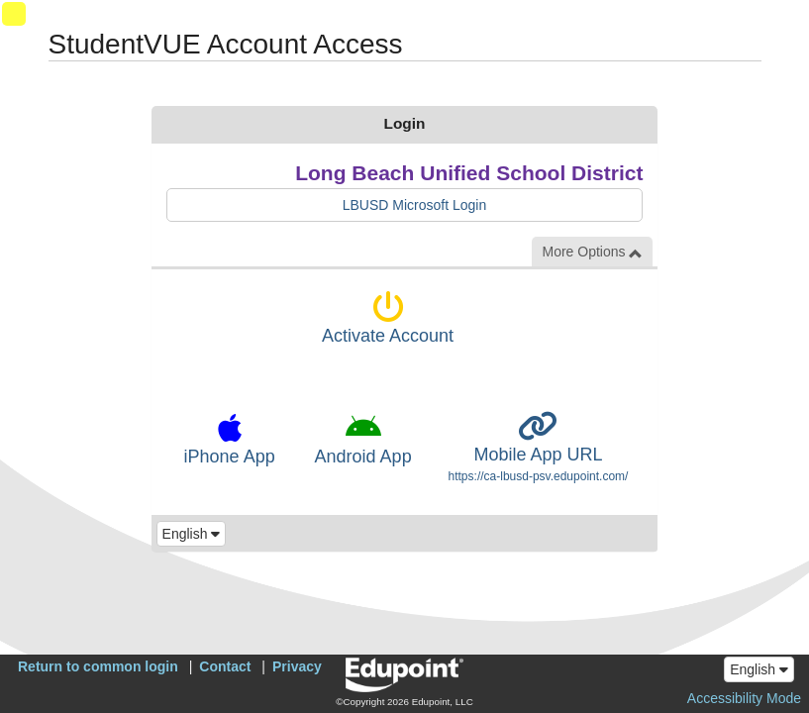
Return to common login (98, 666)
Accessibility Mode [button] (744, 698)
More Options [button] (592, 252)
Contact (225, 666)
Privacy (297, 666)
